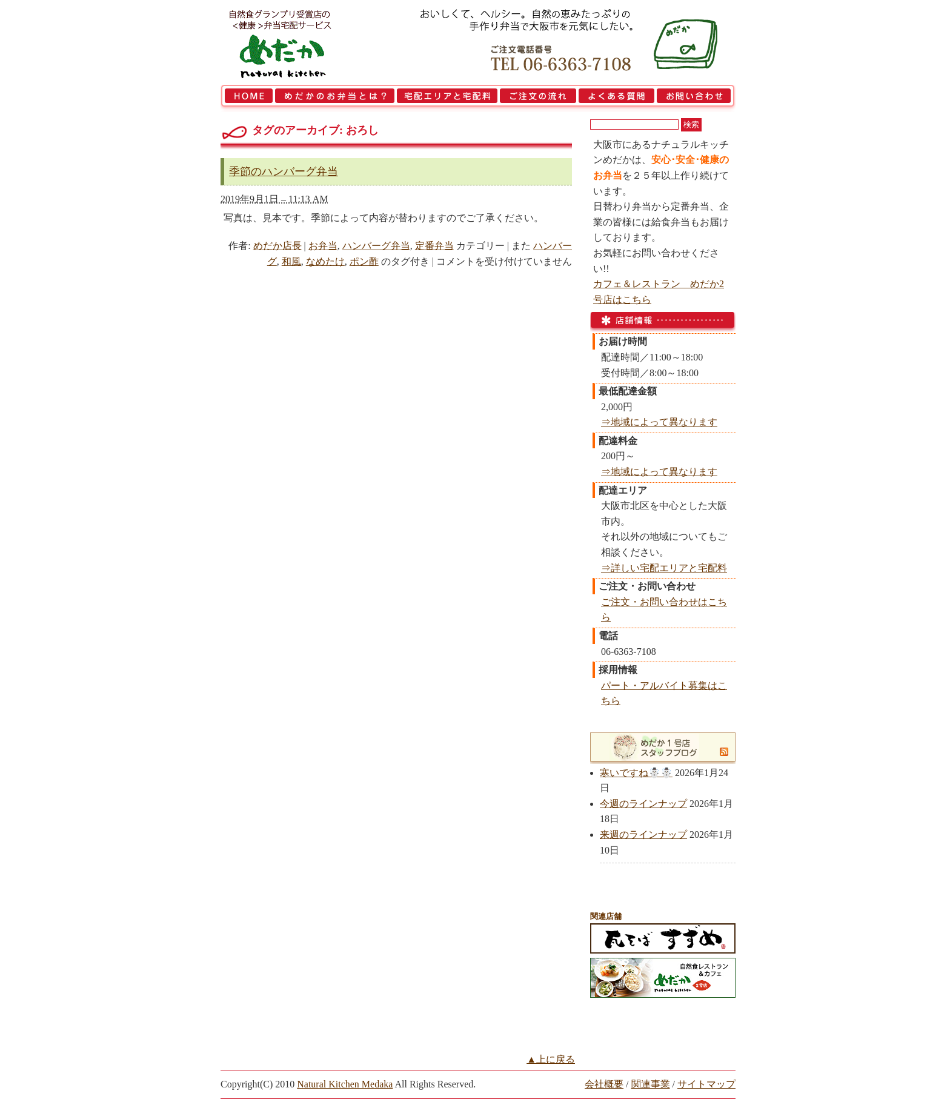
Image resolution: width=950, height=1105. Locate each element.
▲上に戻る (550, 1059)
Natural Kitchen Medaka (345, 1084)
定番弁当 (434, 246)
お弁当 (322, 246)
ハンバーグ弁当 (376, 246)
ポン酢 (364, 261)
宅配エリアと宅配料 (447, 98)
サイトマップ (706, 1084)
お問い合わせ (696, 98)
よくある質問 (616, 98)
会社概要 (604, 1084)
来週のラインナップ (643, 834)
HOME (247, 98)
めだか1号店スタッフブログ (655, 747)
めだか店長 (277, 246)
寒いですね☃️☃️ (636, 773)
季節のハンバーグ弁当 (283, 171)
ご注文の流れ (538, 98)
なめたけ (325, 261)
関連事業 (650, 1084)
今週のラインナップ (643, 803)
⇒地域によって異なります (659, 422)
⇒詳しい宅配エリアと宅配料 (664, 568)
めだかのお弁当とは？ (335, 98)
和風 (291, 261)
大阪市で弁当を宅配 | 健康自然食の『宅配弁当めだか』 (296, 42)
